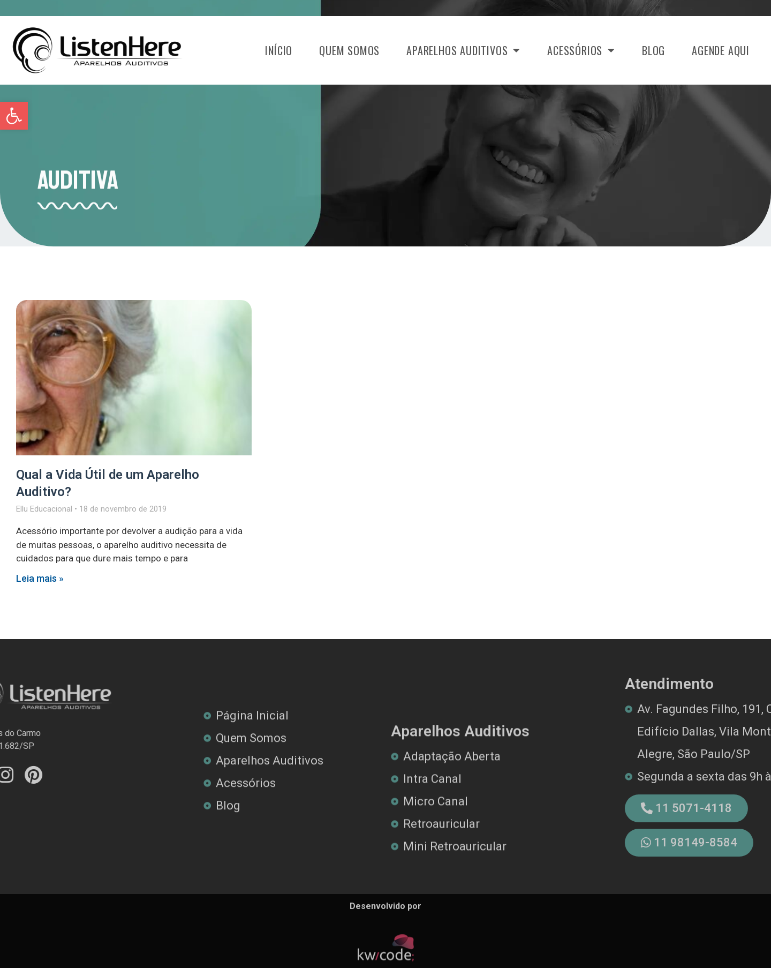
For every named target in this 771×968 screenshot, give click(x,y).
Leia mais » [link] (40, 578)
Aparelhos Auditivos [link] (463, 50)
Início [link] (278, 50)
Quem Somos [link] (349, 50)
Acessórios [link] (581, 50)
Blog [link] (653, 50)
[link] (14, 116)
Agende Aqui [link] (721, 50)
